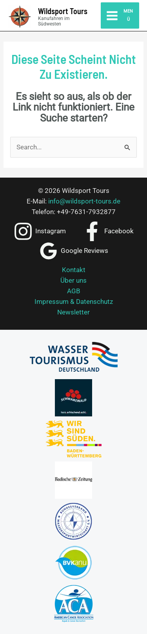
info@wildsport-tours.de (84, 201)
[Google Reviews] (73, 251)
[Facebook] (108, 231)
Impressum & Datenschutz (73, 301)
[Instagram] (40, 231)
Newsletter (73, 312)
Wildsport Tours (62, 11)
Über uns (73, 280)
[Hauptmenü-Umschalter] (120, 15)
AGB (73, 291)
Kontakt (73, 270)
